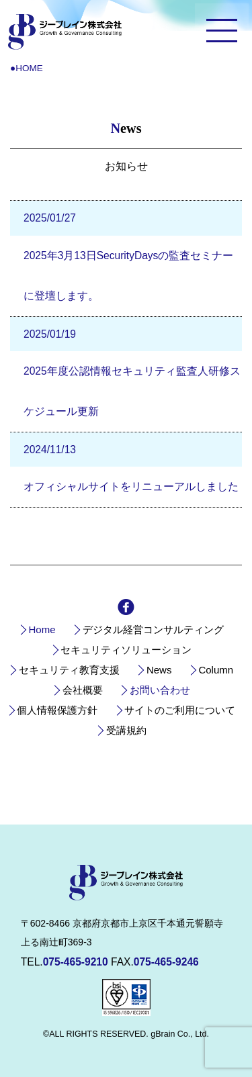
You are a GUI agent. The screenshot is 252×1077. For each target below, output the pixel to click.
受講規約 (126, 730)
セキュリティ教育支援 (69, 669)
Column (215, 669)
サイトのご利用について (179, 710)
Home (41, 629)
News (159, 669)
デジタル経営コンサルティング (153, 629)
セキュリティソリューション (126, 649)
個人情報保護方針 (57, 710)
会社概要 (82, 690)
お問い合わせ (160, 690)
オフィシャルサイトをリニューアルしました (131, 486)
